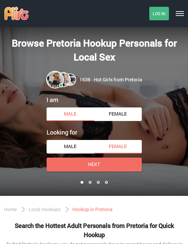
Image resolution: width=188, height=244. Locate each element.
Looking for (62, 132)
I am (52, 100)
